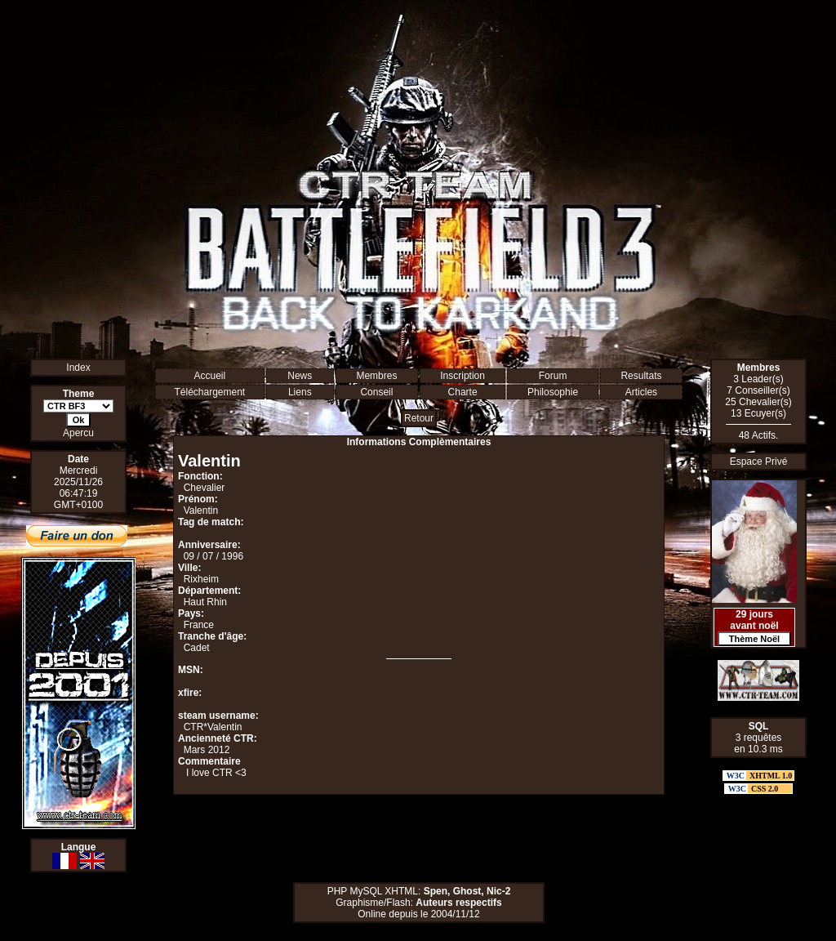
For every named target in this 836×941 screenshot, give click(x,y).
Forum (553, 375)
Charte (463, 392)
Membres (376, 375)
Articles (641, 392)
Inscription (462, 375)
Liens (300, 392)
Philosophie (552, 392)
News (299, 375)
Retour (419, 418)
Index (78, 367)
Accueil (209, 375)
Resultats (640, 375)
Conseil (376, 392)
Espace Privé (759, 461)
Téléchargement (209, 392)
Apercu (78, 433)
